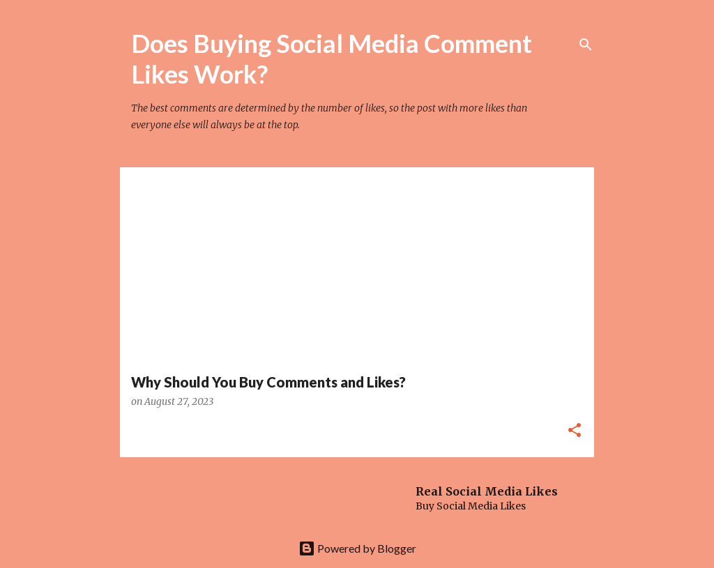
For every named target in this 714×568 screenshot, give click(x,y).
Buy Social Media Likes (471, 506)
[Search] (585, 44)
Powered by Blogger (357, 548)
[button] (574, 431)
